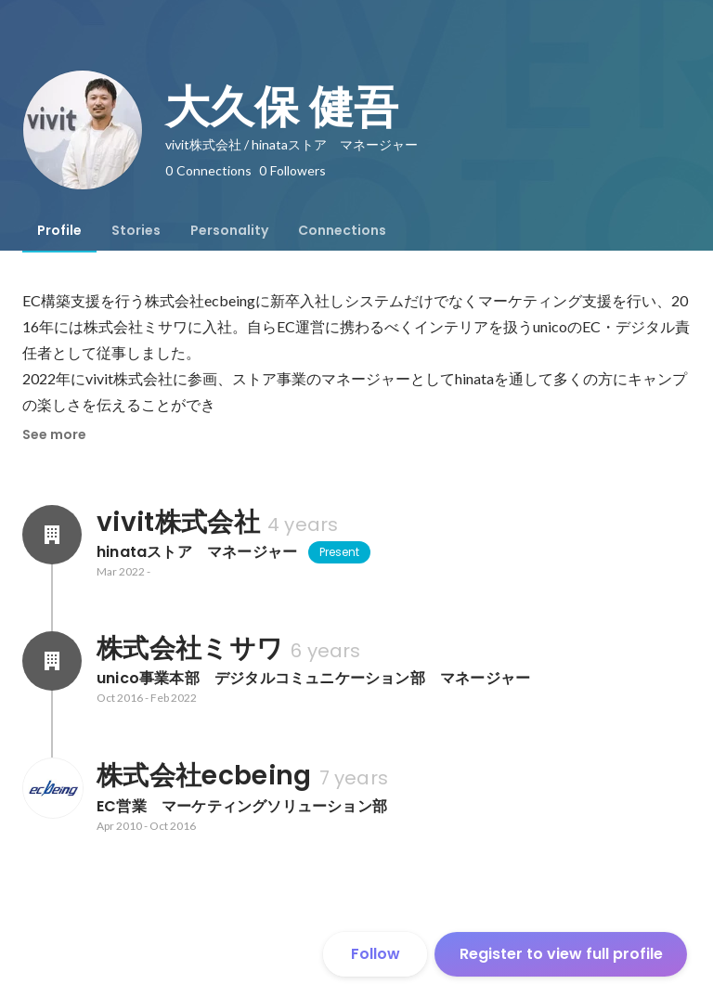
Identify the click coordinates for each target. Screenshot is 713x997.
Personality (229, 230)
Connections (342, 230)
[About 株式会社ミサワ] (52, 661)
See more (54, 434)
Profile (59, 230)
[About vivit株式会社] (52, 534)
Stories (136, 230)
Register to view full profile (561, 954)
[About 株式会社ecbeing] (52, 788)
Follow (375, 954)
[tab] (59, 230)
